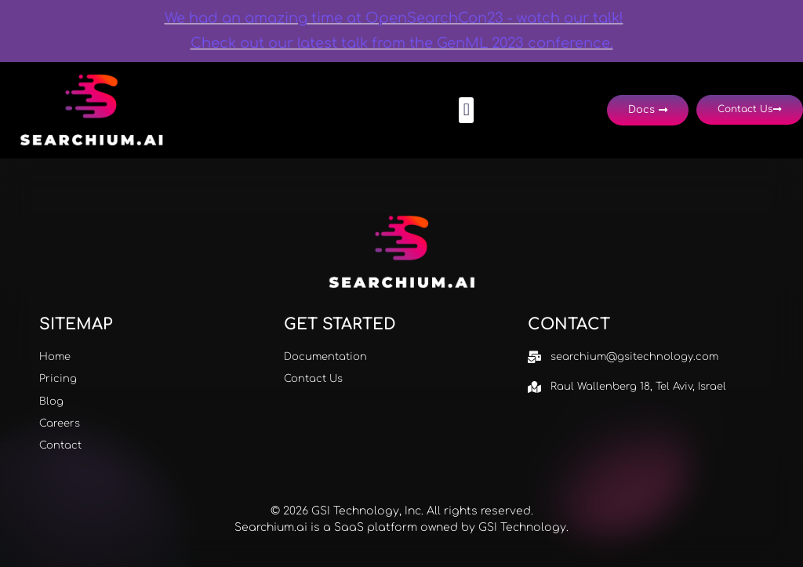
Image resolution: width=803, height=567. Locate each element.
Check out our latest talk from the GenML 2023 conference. (402, 43)
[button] (466, 110)
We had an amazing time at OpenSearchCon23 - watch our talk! (394, 18)
